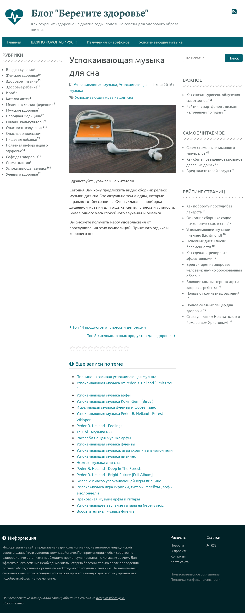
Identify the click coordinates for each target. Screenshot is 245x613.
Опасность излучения (26, 127)
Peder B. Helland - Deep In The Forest (108, 468)
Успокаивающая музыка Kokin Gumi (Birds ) (115, 401)
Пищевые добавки (23, 139)
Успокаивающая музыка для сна (104, 97)
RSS (213, 545)
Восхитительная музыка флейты (106, 511)
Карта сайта (180, 561)
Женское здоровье (23, 75)
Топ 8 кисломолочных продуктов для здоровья (131, 335)
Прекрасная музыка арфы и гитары (108, 498)
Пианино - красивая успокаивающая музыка (116, 376)
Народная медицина (25, 116)
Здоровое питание (23, 81)
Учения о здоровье (23, 174)
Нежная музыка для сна (98, 462)
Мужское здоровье (22, 110)
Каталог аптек (18, 98)
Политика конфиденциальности (195, 579)
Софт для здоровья (23, 156)
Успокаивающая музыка (28, 168)
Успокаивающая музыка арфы (104, 394)
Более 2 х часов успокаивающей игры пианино (119, 480)
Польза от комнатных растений (212, 293)
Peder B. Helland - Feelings (99, 425)
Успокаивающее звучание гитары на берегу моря (121, 505)
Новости (177, 545)
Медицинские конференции (30, 104)
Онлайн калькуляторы (26, 121)
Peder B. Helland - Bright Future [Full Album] (115, 474)
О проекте (179, 550)
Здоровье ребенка (23, 87)
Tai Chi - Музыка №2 (94, 431)
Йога (11, 92)
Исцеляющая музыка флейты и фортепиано (116, 407)
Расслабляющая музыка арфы (104, 437)
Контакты (178, 556)
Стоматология (18, 162)
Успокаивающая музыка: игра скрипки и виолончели (125, 450)
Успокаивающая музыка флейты (106, 443)
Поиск (233, 58)
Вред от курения (20, 69)
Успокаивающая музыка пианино (106, 456)
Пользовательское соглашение (195, 574)
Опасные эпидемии (23, 133)
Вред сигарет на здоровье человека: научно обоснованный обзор (214, 270)
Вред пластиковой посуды (208, 170)
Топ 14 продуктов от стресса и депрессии (107, 327)
